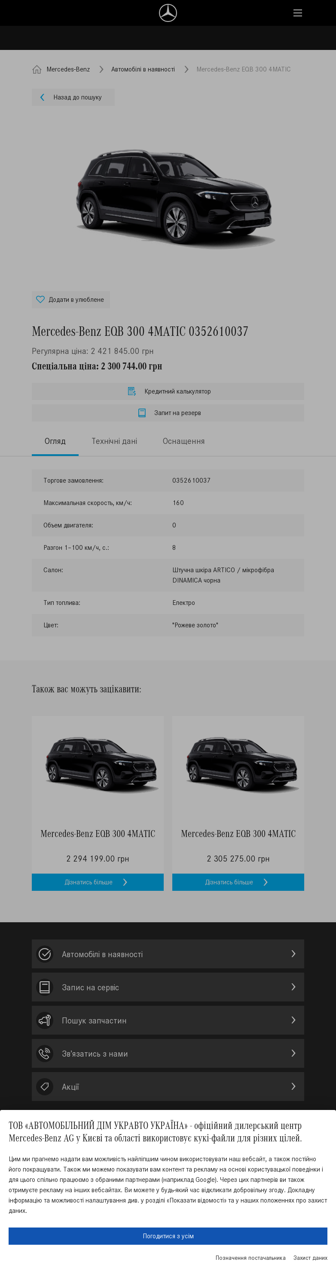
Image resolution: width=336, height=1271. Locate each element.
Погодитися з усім (168, 1236)
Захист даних (310, 1258)
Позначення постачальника (251, 1258)
